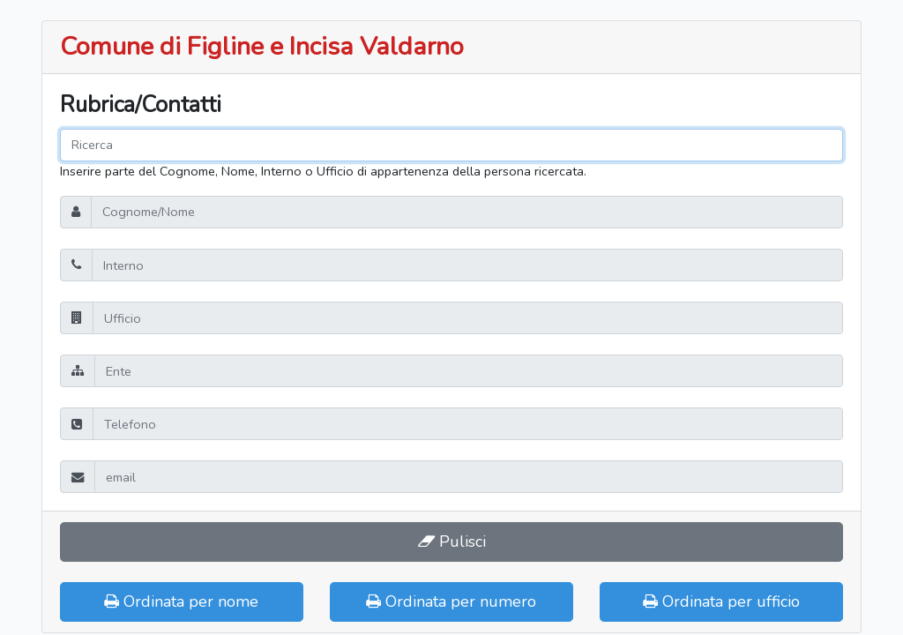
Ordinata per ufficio (721, 601)
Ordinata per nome (181, 601)
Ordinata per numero (451, 601)
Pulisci (452, 541)
